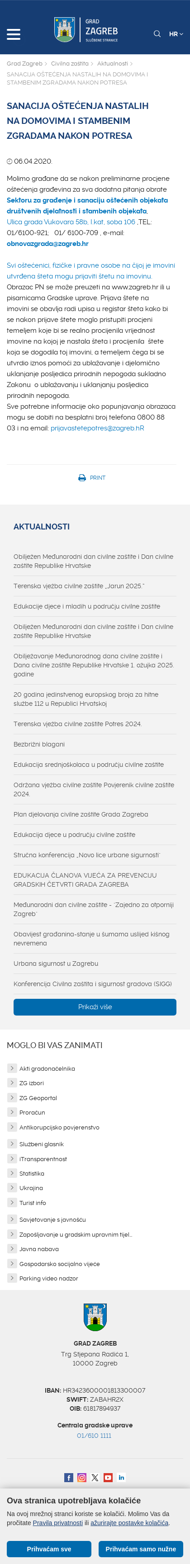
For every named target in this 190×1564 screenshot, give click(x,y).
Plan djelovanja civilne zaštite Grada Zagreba (81, 814)
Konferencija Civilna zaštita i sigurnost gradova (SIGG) (93, 984)
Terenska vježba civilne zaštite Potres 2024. (78, 724)
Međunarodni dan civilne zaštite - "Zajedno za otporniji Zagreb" (94, 909)
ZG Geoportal (38, 1098)
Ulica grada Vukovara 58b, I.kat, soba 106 (71, 222)
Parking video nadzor (48, 1278)
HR (176, 34)
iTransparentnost (43, 1159)
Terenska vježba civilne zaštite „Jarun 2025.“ (79, 586)
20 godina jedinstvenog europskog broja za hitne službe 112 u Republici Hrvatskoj (86, 699)
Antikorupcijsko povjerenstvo (59, 1127)
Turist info (32, 1203)
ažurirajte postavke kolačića (129, 1522)
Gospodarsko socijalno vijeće (59, 1264)
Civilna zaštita (70, 63)
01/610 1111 (94, 1435)
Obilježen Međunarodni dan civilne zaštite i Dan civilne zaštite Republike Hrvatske (93, 561)
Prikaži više (95, 1007)
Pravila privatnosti (58, 1522)
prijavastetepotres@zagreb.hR (97, 428)
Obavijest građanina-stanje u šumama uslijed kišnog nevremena (92, 939)
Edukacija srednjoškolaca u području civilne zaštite (89, 764)
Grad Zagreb (25, 63)
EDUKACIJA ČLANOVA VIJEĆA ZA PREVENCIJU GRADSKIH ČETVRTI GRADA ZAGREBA (85, 880)
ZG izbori (31, 1083)
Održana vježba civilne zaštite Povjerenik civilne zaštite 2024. (94, 789)
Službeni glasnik (41, 1144)
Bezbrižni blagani (39, 744)
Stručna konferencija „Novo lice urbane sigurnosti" (87, 855)
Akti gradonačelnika (47, 1068)
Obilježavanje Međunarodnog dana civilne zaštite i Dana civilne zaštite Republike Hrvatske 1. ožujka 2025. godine (94, 665)
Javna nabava (39, 1249)
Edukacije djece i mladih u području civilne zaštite (87, 606)
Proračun (32, 1112)
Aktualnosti (112, 63)
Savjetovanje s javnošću (52, 1219)
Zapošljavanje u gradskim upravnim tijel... (75, 1234)
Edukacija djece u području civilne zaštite (74, 834)
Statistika (31, 1173)
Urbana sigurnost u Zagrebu (56, 963)
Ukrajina (31, 1188)
